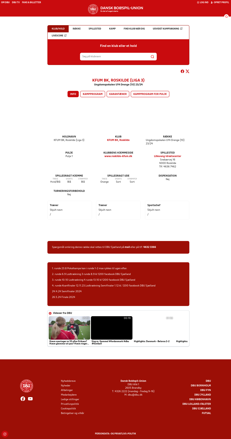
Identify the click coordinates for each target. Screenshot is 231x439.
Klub (118, 137)
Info (73, 94)
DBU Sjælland (201, 409)
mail (127, 247)
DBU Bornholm (201, 386)
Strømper (83, 179)
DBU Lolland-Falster (196, 404)
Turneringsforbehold (69, 191)
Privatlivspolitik (70, 404)
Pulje (69, 153)
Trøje (55, 179)
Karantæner (118, 94)
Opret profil (220, 2)
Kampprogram (93, 94)
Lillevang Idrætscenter (167, 156)
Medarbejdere (69, 395)
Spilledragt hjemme (69, 176)
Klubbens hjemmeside (118, 153)
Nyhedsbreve (68, 381)
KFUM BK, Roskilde (118, 140)
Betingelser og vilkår (72, 413)
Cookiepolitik (68, 409)
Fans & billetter (31, 3)
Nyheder (65, 386)
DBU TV (16, 3)
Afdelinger (67, 390)
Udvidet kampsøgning (167, 29)
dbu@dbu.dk (135, 395)
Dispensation (168, 176)
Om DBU (5, 3)
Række (167, 137)
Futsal (206, 413)
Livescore (59, 36)
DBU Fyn (205, 390)
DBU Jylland (202, 395)
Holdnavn (69, 137)
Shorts (69, 179)
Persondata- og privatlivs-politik (115, 434)
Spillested (167, 153)
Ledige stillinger (70, 399)
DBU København (200, 399)
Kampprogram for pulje (150, 94)
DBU (208, 381)
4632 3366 (149, 247)
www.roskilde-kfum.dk (118, 156)
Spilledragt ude (118, 176)
